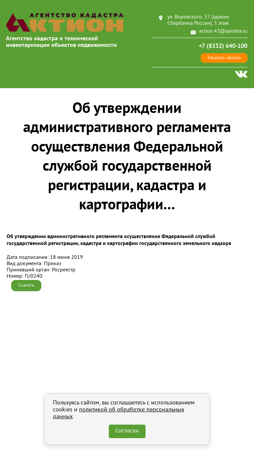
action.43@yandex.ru (223, 31)
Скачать (26, 285)
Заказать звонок (224, 58)
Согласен (127, 431)
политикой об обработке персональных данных (118, 413)
